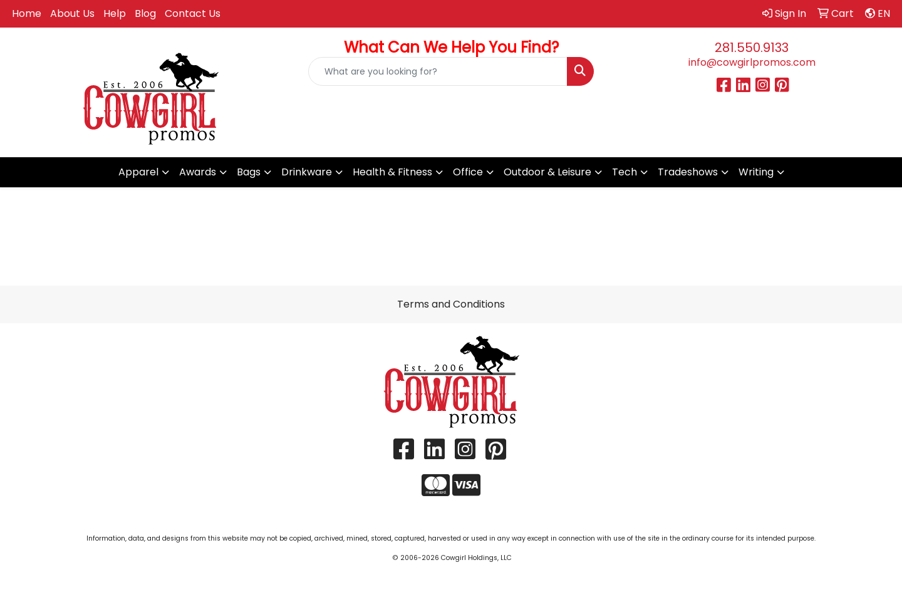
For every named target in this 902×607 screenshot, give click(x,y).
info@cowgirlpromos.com (752, 62)
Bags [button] (249, 172)
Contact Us (192, 13)
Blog (145, 13)
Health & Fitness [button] (392, 172)
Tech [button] (624, 172)
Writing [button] (756, 172)
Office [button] (468, 172)
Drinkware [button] (306, 172)
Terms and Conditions (451, 304)
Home (26, 13)
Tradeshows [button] (688, 172)
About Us (72, 13)
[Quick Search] (438, 71)
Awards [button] (197, 172)
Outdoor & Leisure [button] (547, 172)
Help (114, 13)
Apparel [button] (138, 172)
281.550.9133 (752, 47)
